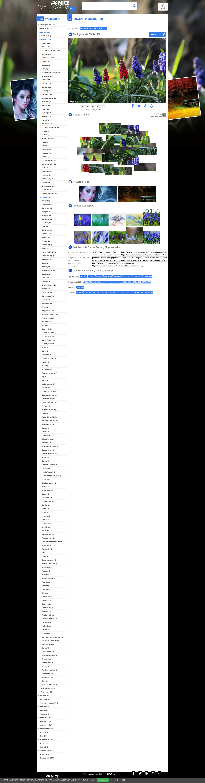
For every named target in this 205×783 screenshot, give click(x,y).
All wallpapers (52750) (47, 25)
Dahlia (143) (46, 80)
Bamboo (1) (46, 585)
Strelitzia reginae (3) (49, 483)
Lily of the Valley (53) (49, 164)
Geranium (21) (47, 245)
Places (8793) (44, 695)
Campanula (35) (47, 204)
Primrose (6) (46, 406)
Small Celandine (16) (49, 285)
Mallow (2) (45, 530)
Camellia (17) (46, 274)
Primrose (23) (46, 234)
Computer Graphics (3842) (49, 703)
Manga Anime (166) (46, 739)
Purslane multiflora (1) (49, 670)
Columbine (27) (47, 219)
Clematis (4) (46, 435)
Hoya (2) (45, 512)
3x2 (156, 115)
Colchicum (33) (47, 208)
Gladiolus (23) (47, 230)
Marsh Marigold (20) (49, 252)
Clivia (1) (45, 593)
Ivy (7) (44, 376)
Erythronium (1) (47, 607)
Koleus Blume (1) (48, 633)
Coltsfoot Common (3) (49, 464)
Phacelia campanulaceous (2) (52, 541)
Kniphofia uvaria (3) (49, 472)
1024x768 (108, 277)
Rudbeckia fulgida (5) (49, 417)
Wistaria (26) (46, 223)
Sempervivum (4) (48, 450)
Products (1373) (45, 721)
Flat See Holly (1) (48, 615)
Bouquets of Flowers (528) (51, 50)
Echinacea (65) (47, 146)
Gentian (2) (46, 505)
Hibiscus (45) (46, 175)
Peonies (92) (46, 116)
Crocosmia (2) (47, 497)
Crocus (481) (46, 54)
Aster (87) (45, 120)
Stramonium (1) (47, 673)
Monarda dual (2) (48, 534)
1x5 (152, 115)
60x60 (150, 292)
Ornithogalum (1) (48, 651)
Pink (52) (45, 168)
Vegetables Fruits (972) (49, 688)
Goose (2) (45, 508)
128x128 (128, 292)
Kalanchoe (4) (47, 442)
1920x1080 (136, 282)
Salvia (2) (45, 552)
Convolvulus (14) (48, 296)
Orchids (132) (46, 83)
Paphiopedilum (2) (48, 538)
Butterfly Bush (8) (48, 343)
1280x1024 (127, 277)
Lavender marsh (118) (49, 98)
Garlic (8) (45, 351)
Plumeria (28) (46, 215)
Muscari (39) (46, 197)
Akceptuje (103, 780)
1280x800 (97, 282)
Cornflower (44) (47, 179)
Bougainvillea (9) (48, 336)
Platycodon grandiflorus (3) (51, 475)
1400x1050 (137, 277)
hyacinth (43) (46, 182)
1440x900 (106, 282)
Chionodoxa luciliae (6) (50, 391)
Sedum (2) (45, 556)
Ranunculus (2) (47, 549)
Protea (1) (45, 666)
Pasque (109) (46, 105)
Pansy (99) (45, 109)
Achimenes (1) (47, 567)
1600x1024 (116, 282)
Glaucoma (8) (46, 354)
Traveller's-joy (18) (48, 270)
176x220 (103, 292)
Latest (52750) (45, 754)
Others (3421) (44, 706)
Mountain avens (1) (48, 644)
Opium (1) (45, 648)
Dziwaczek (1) (47, 600)
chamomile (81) (47, 124)
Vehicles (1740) (45, 717)
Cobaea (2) (45, 494)
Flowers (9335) (46, 39)
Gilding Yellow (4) (48, 439)
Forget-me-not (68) (48, 138)
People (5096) (45, 699)
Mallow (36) (46, 201)
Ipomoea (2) (46, 516)
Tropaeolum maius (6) (49, 409)
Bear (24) (45, 226)
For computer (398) (46, 728)
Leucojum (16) (47, 281)
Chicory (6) (46, 387)
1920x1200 (146, 282)
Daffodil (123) (46, 87)
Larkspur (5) (46, 413)
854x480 (80, 287)
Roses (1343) (46, 43)
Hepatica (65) (46, 149)
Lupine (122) (46, 91)
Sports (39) (44, 747)
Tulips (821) (46, 47)
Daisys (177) (46, 69)
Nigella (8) (45, 365)
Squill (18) (45, 263)
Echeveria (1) (46, 604)
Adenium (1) (46, 571)
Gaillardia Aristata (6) (49, 402)
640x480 (83, 277)
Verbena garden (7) (48, 384)
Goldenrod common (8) (50, 358)
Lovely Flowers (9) (48, 340)
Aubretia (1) (46, 582)
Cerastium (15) (47, 292)
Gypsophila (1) (47, 622)
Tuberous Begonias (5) (50, 420)
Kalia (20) (45, 248)
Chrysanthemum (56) (49, 160)
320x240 (87, 292)
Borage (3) (45, 461)
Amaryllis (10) (47, 321)
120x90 (136, 292)
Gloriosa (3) (46, 468)
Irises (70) (45, 131)
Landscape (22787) (46, 28)
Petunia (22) (46, 237)
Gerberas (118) (47, 94)
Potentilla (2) (46, 545)
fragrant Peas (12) (48, 310)
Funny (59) (44, 743)
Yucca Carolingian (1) (49, 684)
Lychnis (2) (46, 527)
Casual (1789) (45, 714)
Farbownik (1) (47, 611)
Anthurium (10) (47, 325)
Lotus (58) (45, 157)
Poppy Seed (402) (48, 58)
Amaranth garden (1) (49, 578)
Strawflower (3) (47, 479)
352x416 (79, 292)
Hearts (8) (45, 362)
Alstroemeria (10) (48, 318)
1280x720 (88, 282)
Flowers (92, 28)
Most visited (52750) (47, 758)
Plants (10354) (46, 36)
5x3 (160, 115)
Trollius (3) (45, 486)
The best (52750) (46, 750)
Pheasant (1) (46, 659)
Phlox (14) (45, 307)
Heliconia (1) (46, 626)
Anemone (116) (47, 102)
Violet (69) (45, 135)
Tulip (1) (45, 681)
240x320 (95, 292)
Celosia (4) (45, 431)
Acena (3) (45, 457)
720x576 (91, 277)
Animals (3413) (45, 710)
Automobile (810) (46, 725)
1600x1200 (147, 277)
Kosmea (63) (46, 153)
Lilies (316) (46, 61)
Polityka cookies (118, 780)
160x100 (111, 292)
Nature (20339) (45, 32)
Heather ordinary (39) (49, 193)
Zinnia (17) (45, 278)
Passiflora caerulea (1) (49, 655)
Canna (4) (45, 428)
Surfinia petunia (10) (49, 332)
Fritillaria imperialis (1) (49, 618)
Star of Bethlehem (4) (49, 453)
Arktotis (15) (46, 289)
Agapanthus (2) (47, 490)
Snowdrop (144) (47, 76)
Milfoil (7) (45, 380)
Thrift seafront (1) (48, 677)
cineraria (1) (46, 589)
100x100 (143, 292)
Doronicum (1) (47, 596)
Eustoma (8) (46, 347)
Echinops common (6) (49, 395)
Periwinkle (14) (47, 303)
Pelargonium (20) (48, 256)
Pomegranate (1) (47, 662)
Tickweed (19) (47, 259)
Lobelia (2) (45, 519)
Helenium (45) (47, 171)
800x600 (99, 277)
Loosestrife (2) (47, 523)
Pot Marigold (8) (47, 369)
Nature (83, 28)
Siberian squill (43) (48, 186)
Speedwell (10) (47, 329)
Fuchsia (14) (46, 299)
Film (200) (43, 736)
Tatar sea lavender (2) (49, 563)
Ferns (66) (45, 142)
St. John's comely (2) (49, 560)
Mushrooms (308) (47, 692)
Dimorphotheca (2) (48, 501)
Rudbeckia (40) (47, 190)
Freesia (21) (46, 241)
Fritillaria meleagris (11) (50, 314)
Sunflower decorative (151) (51, 72)
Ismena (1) (45, 629)
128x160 (120, 292)
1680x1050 (126, 282)
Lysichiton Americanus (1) (51, 640)
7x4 (164, 115)
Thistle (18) (46, 267)
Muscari (102, 28)
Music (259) (44, 732)
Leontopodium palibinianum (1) (53, 637)
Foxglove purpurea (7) (49, 373)
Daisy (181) (46, 65)
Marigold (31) (46, 212)
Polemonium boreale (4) (50, 446)
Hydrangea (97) (47, 113)
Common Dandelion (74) (50, 127)
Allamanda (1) (47, 574)
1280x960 (117, 277)
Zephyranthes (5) (48, 424)
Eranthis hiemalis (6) (49, 398)
